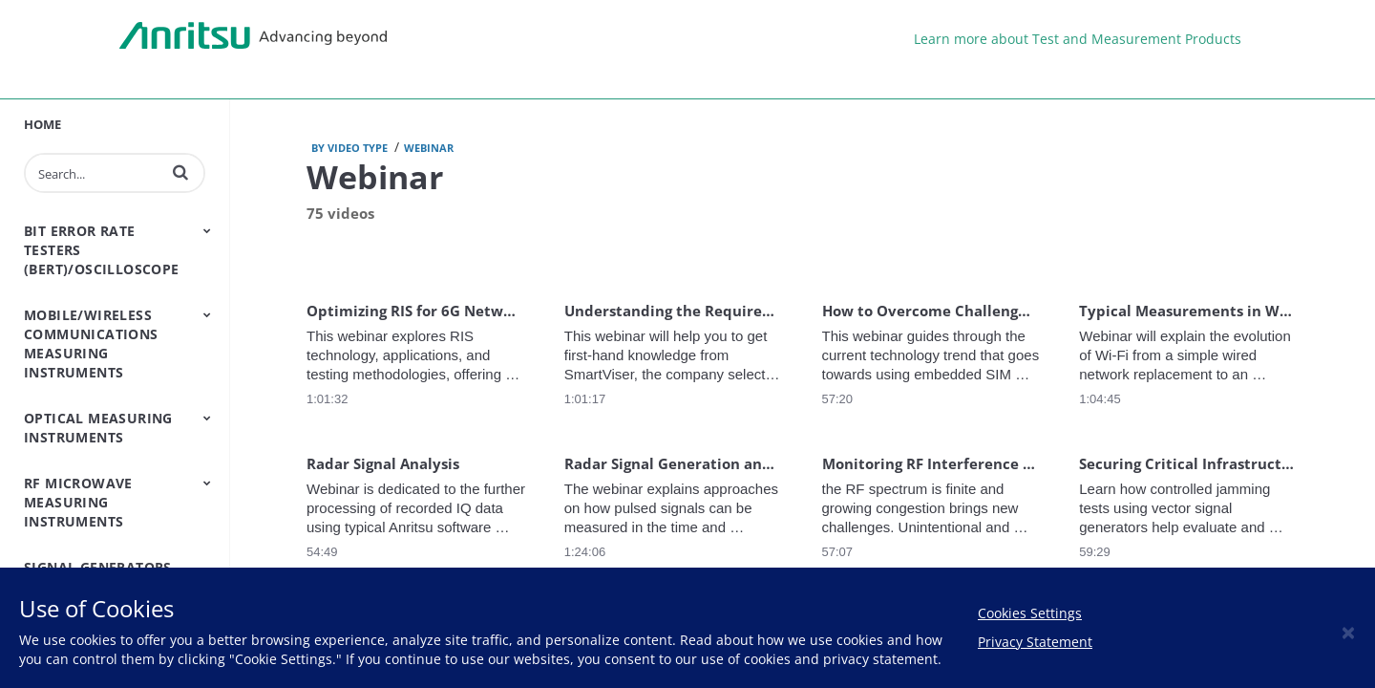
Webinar (429, 147)
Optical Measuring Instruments (98, 427)
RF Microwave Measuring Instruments (78, 502)
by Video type (349, 147)
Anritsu (253, 36)
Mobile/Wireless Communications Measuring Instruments (91, 343)
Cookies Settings (1030, 613)
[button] (180, 172)
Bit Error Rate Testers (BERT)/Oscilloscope (102, 250)
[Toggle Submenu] (207, 230)
